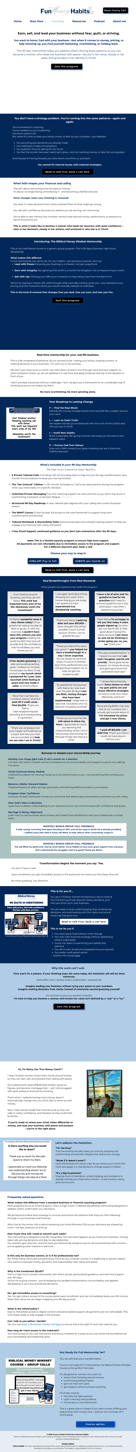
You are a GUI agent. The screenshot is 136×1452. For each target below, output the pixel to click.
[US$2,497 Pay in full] (43, 561)
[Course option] (95, 1424)
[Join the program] (66, 66)
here (77, 955)
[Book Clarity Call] (115, 10)
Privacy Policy (68, 1444)
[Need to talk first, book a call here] (67, 172)
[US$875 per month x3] (90, 561)
